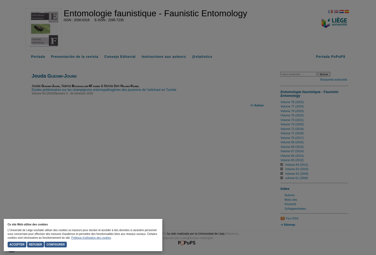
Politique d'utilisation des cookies (91, 237)
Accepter (17, 244)
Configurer (55, 244)
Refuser (35, 244)
